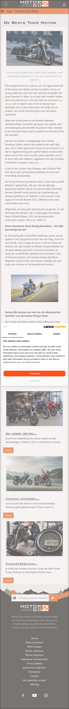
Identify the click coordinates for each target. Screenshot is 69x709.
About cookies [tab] (34, 334)
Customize (34, 381)
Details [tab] (56, 334)
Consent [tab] (12, 334)
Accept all (34, 373)
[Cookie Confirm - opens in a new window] (55, 327)
